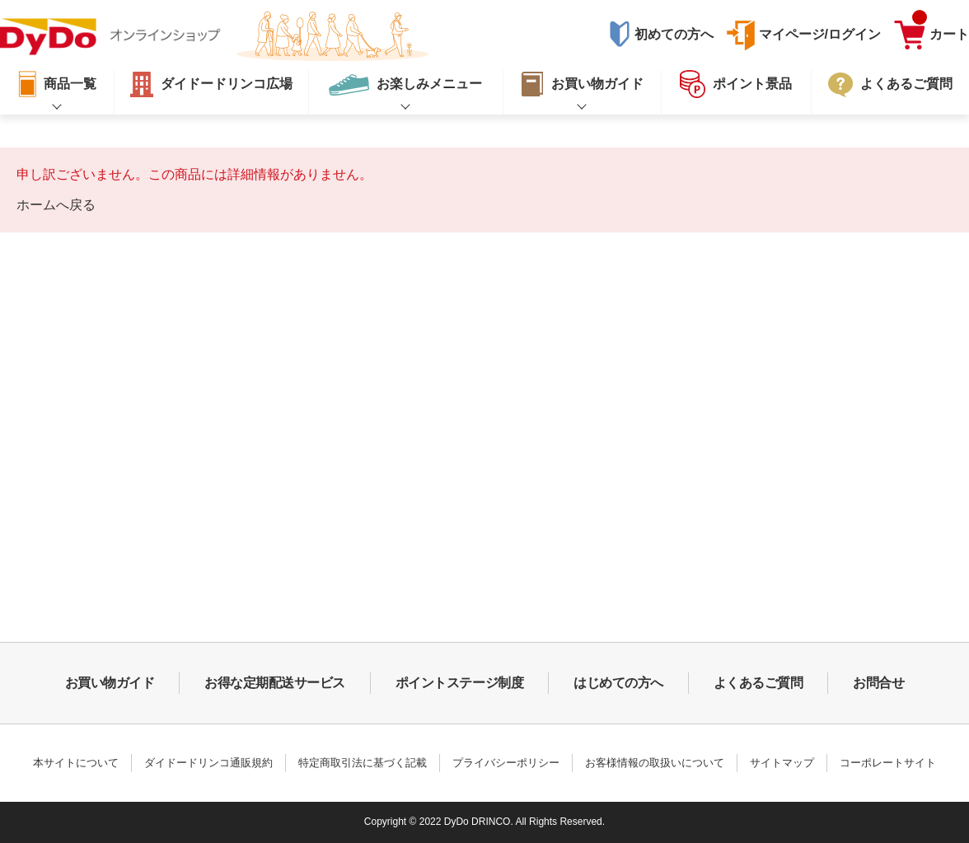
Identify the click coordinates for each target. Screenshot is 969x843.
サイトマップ (782, 762)
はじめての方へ (618, 683)
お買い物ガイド (110, 683)
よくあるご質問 (758, 683)
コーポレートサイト (888, 762)
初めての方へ (674, 34)
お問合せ (878, 683)
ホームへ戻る (56, 205)
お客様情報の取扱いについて (654, 762)
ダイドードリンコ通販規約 (208, 762)
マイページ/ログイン (820, 34)
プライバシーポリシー (505, 762)
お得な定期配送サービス (274, 683)
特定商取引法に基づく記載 (362, 762)
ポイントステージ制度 (459, 683)
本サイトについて (76, 762)
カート (940, 30)
